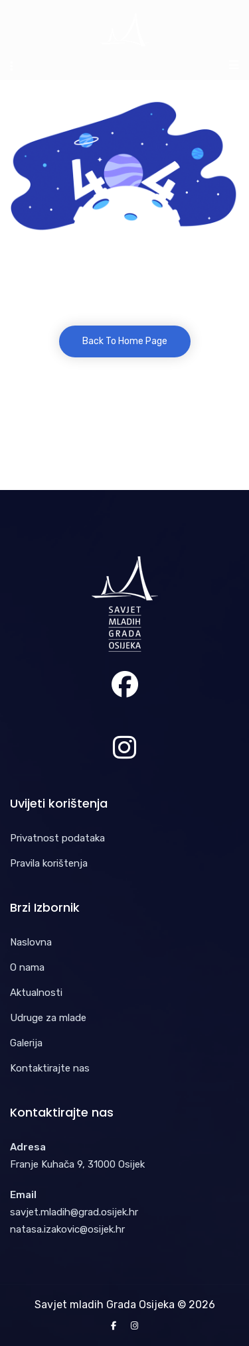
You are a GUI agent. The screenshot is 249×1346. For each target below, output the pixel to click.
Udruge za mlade (48, 1018)
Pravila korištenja (49, 863)
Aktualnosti (36, 993)
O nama (27, 967)
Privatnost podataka (57, 838)
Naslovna (31, 942)
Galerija (26, 1043)
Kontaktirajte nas (50, 1068)
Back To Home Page (124, 341)
